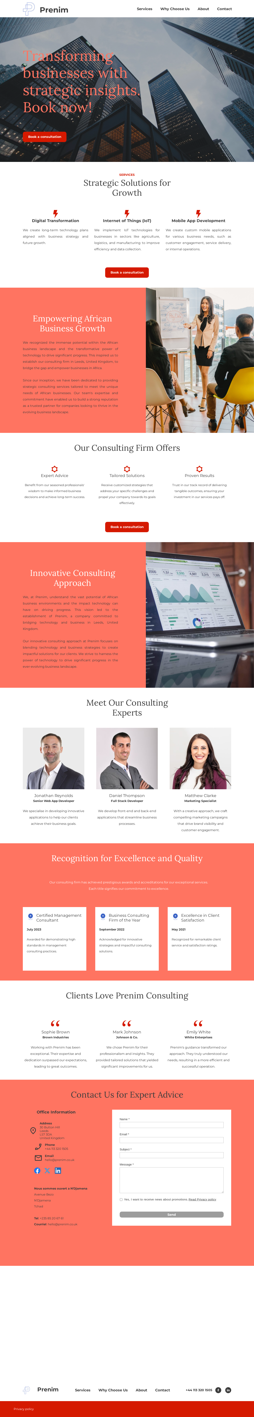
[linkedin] (58, 1170)
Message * (127, 1164)
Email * (124, 1134)
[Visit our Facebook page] (37, 1170)
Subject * (126, 1149)
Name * (125, 1119)
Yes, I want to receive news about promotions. (170, 1199)
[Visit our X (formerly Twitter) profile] (47, 1170)
